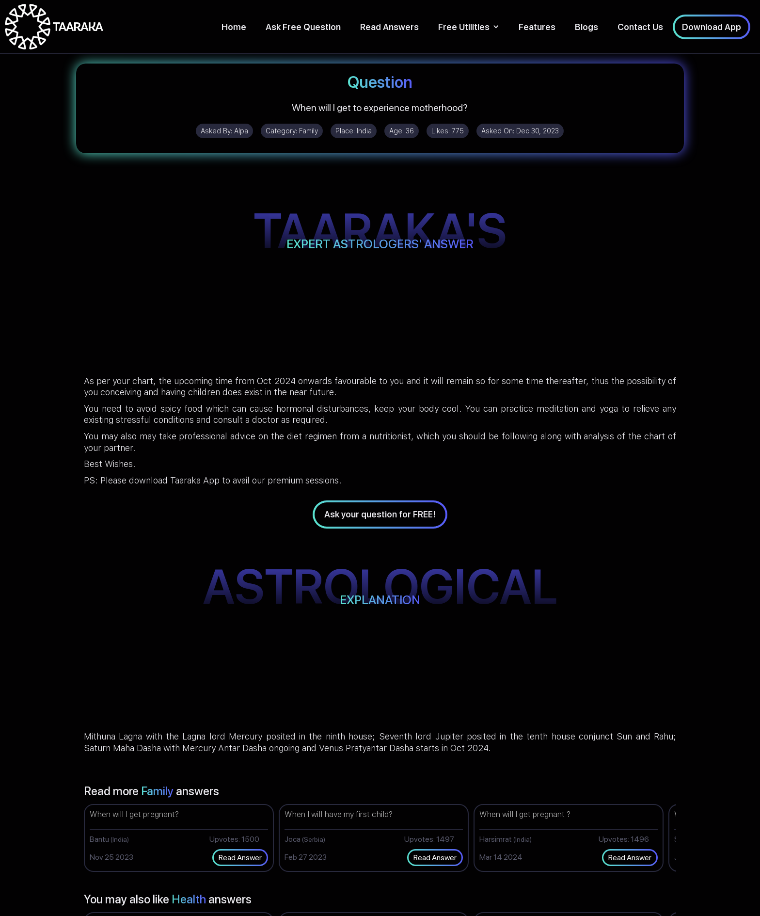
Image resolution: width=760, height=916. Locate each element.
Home (234, 27)
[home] (54, 26)
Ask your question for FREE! (380, 514)
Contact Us (640, 27)
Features (537, 27)
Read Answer (240, 857)
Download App (711, 27)
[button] (468, 27)
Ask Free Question (303, 27)
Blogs (586, 27)
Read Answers (389, 27)
